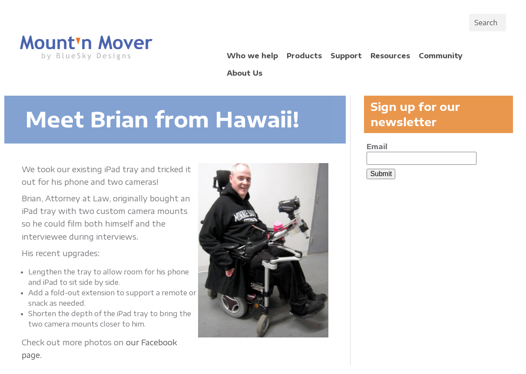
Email (377, 146)
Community (441, 55)
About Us (244, 73)
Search (485, 22)
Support (346, 55)
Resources (390, 55)
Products (304, 55)
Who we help (252, 55)
